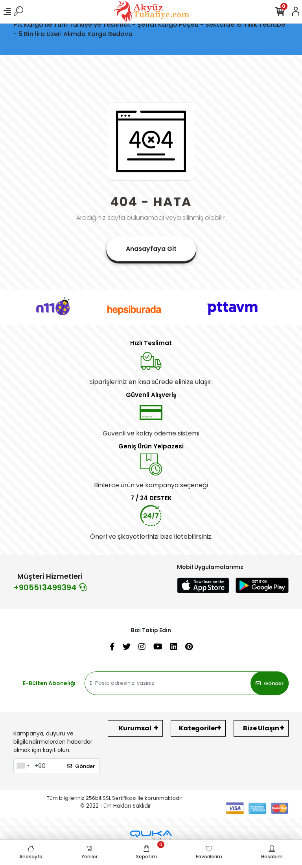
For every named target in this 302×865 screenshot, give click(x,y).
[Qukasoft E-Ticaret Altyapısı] (151, 835)
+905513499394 (50, 587)
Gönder (270, 683)
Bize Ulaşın (261, 728)
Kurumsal (135, 728)
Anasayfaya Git (151, 248)
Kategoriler (198, 728)
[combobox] (23, 766)
